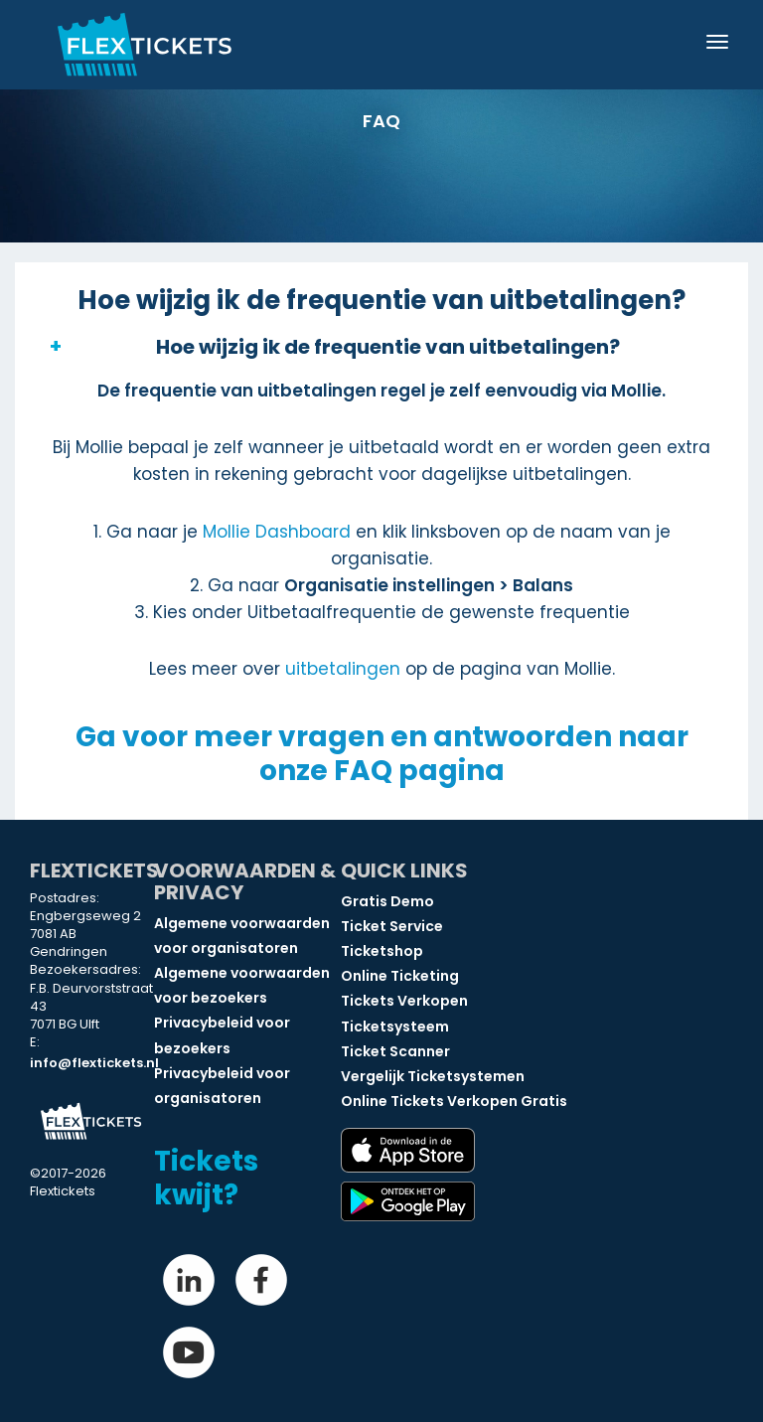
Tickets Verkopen (404, 1001)
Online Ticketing (400, 976)
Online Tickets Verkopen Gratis (454, 1101)
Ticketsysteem (395, 1026)
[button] (381, 347)
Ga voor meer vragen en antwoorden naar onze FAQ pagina (382, 753)
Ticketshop (382, 951)
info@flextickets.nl (94, 1062)
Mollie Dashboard (277, 532)
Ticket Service (392, 926)
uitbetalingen (342, 669)
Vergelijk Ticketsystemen (433, 1076)
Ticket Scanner (395, 1051)
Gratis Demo (387, 901)
